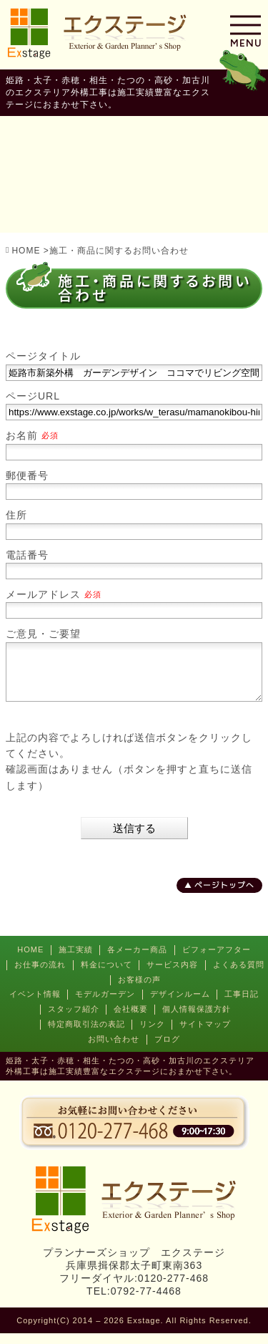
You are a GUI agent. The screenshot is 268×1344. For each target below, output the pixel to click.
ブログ (167, 1049)
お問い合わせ (113, 1049)
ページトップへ (224, 895)
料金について (106, 975)
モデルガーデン (105, 1004)
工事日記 (241, 1004)
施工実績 (76, 960)
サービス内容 (172, 975)
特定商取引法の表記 (86, 1034)
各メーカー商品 (137, 960)
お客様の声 (139, 990)
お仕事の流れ (40, 975)
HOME (30, 960)
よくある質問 (238, 975)
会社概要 (131, 1019)
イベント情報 (35, 1004)
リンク (152, 1034)
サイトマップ (205, 1034)
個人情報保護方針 (196, 1019)
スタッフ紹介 (73, 1019)
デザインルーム (180, 1004)
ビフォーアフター (216, 960)
